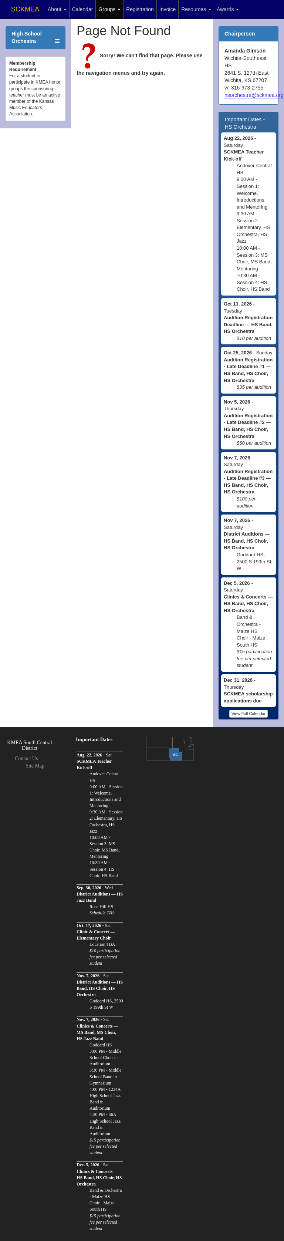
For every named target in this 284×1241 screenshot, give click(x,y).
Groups (109, 9)
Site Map (35, 766)
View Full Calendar (248, 713)
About (57, 9)
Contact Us (26, 758)
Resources (196, 9)
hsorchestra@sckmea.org (254, 95)
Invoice (167, 9)
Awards (228, 9)
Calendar (82, 9)
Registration (140, 9)
